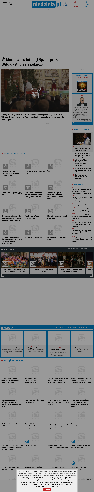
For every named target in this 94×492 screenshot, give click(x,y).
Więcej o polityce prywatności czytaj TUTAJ (47, 486)
